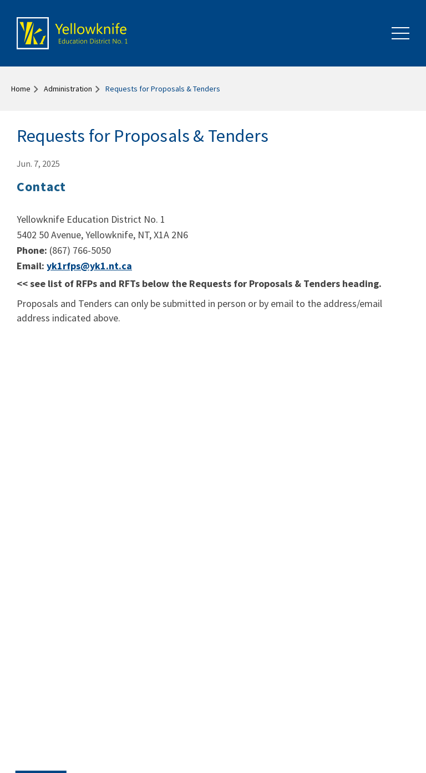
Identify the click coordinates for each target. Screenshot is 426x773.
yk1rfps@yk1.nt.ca (89, 265)
